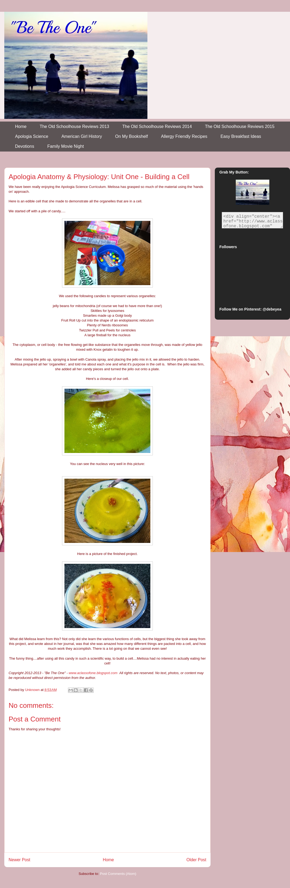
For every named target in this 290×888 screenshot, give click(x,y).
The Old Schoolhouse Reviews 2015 (239, 126)
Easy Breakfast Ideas (240, 136)
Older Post (196, 859)
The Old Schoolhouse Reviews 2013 (74, 126)
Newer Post (19, 859)
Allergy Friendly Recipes (184, 136)
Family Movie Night (65, 146)
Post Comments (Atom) (118, 874)
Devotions (24, 146)
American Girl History (81, 136)
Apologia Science (31, 136)
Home (21, 126)
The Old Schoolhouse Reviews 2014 (157, 126)
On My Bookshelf (131, 136)
